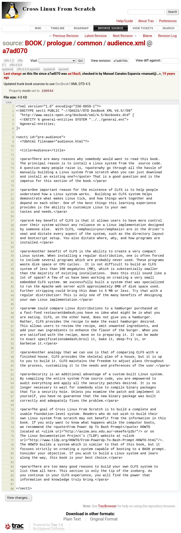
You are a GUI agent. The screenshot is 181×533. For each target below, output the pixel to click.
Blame (147, 36)
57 (12, 352)
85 (12, 476)
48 (12, 313)
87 (12, 484)
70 (12, 410)
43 (12, 291)
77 (12, 440)
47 (12, 309)
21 (12, 195)
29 (12, 230)
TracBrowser (107, 507)
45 (12, 300)
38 (12, 269)
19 (12, 186)
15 (12, 168)
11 (12, 151)
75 (12, 432)
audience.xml (126, 43)
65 (12, 388)
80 (12, 453)
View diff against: (157, 60)
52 (12, 331)
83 (12, 467)
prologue (59, 43)
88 (12, 489)
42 (12, 287)
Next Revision (123, 36)
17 (12, 177)
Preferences (168, 21)
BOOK (33, 43)
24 (12, 208)
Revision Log (167, 36)
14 (12, 164)
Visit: (34, 61)
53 (12, 335)
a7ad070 (15, 51)
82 (12, 462)
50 (12, 322)
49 (12, 317)
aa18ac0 (74, 74)
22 (12, 199)
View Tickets (143, 28)
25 (12, 212)
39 (12, 274)
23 (12, 203)
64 (12, 383)
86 (12, 480)
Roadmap (81, 28)
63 (12, 379)
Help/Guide (124, 21)
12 (12, 155)
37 (12, 265)
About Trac (146, 21)
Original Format (104, 519)
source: (13, 43)
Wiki (38, 28)
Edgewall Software (51, 529)
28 (12, 225)
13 (12, 159)
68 (12, 401)
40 (12, 278)
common (89, 43)
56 (12, 348)
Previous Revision (66, 36)
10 (12, 146)
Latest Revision (96, 36)
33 (12, 247)
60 (12, 366)
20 (12, 190)
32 (12, 243)
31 (12, 238)
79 (12, 449)
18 (12, 181)
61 (12, 370)
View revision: (101, 60)
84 (12, 471)
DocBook (62, 84)
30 (12, 234)
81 (12, 458)
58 (12, 357)
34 (12, 252)
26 (12, 216)
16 (12, 172)
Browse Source (110, 28)
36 (12, 260)
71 (12, 414)
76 (12, 436)
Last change (13, 74)
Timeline (58, 28)
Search (168, 28)
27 (12, 221)
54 (12, 339)
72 (12, 418)
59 (12, 361)
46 (12, 304)
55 (12, 344)
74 (12, 427)
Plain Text (72, 519)
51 (12, 326)
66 (12, 392)
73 (12, 423)
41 (12, 282)
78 (12, 445)
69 (12, 405)
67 (12, 396)
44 (12, 296)
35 (12, 256)
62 (12, 375)
